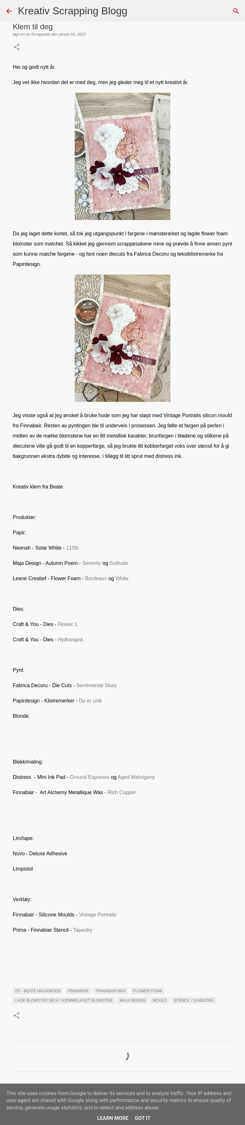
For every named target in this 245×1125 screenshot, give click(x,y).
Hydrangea (70, 639)
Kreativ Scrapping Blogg (72, 11)
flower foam (147, 991)
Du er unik (90, 700)
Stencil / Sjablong (194, 1000)
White (122, 578)
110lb (72, 548)
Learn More (112, 1118)
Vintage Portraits (97, 914)
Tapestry (82, 930)
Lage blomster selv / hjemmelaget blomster (63, 1000)
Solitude (118, 563)
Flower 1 (67, 624)
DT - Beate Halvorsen (37, 991)
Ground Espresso (90, 777)
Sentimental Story (96, 685)
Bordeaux (96, 578)
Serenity (91, 563)
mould (160, 1000)
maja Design (132, 1000)
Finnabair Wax (111, 991)
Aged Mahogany (136, 777)
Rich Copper (122, 792)
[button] (16, 47)
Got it (142, 1118)
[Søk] (136, 11)
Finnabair (78, 991)
